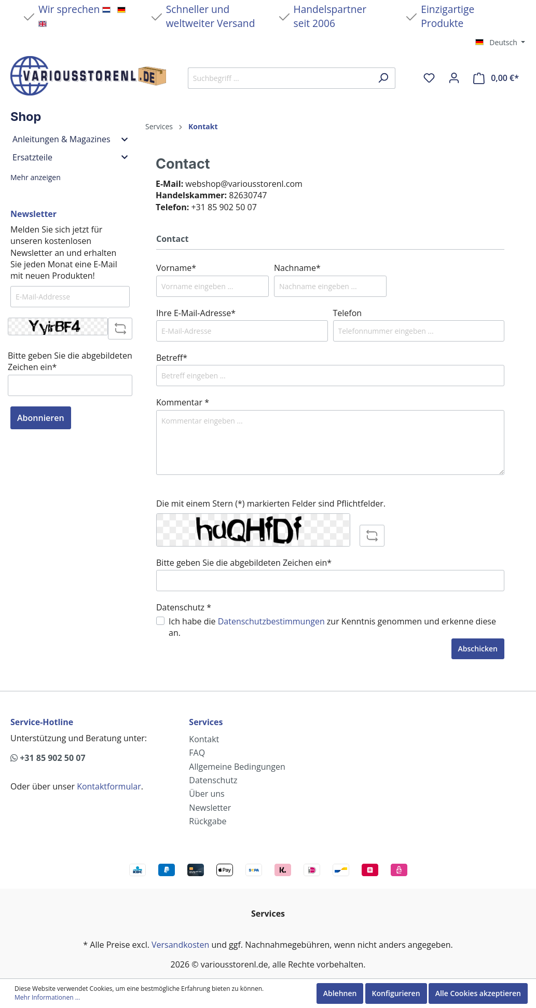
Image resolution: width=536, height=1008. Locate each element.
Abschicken (478, 648)
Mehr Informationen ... (47, 997)
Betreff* (171, 357)
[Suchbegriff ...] (280, 78)
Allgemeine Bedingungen (237, 766)
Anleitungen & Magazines (70, 139)
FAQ (197, 752)
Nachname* (297, 268)
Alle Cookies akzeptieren (478, 993)
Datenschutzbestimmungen (271, 621)
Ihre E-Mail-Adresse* (196, 313)
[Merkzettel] (429, 77)
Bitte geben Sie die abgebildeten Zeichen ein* (70, 361)
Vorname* (176, 268)
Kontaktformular (109, 786)
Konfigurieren (396, 993)
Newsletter (210, 807)
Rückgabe (207, 821)
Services (206, 722)
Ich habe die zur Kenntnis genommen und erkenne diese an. (332, 627)
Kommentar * (182, 402)
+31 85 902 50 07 (48, 758)
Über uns (206, 793)
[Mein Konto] (454, 77)
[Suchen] (383, 78)
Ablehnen (340, 993)
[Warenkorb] (496, 78)
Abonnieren (40, 418)
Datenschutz (213, 780)
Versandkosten (180, 944)
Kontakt (204, 739)
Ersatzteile (70, 157)
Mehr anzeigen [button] (35, 177)
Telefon (347, 313)
